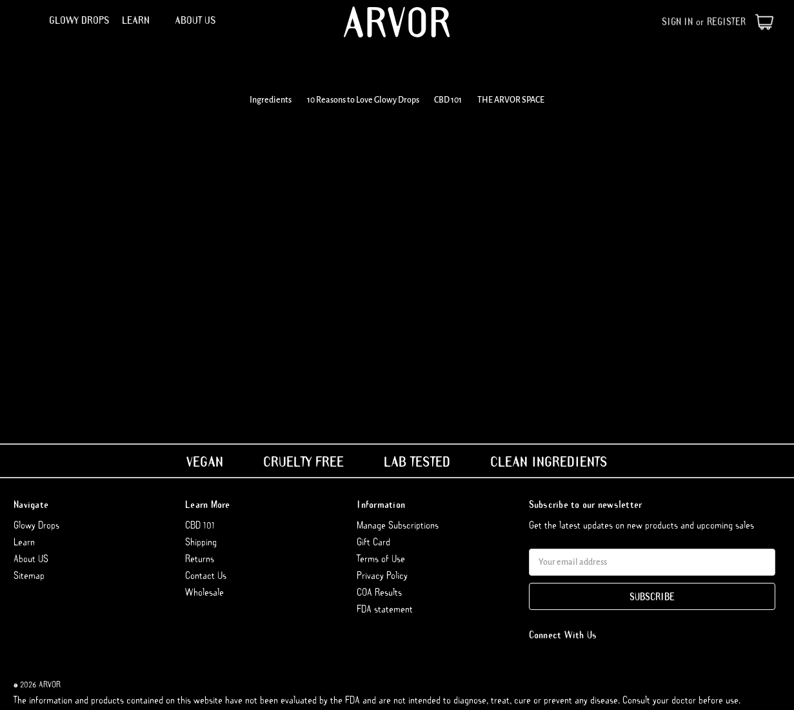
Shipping (201, 541)
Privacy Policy (382, 575)
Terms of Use (381, 558)
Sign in (677, 21)
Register (726, 21)
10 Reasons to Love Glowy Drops (363, 100)
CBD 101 (448, 100)
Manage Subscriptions (398, 525)
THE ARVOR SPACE (510, 100)
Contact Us (205, 575)
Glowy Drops (79, 20)
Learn (142, 20)
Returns (199, 558)
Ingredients (271, 100)
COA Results (379, 592)
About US (195, 20)
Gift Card (373, 541)
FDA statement (385, 608)
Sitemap (29, 575)
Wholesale (204, 592)
